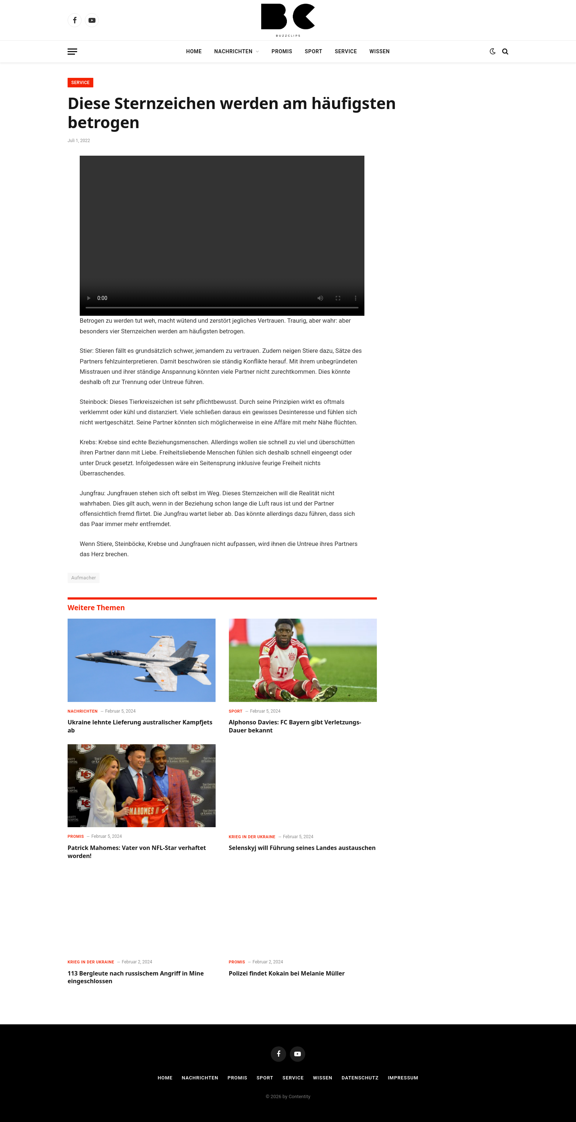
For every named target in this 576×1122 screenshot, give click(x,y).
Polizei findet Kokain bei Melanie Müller (287, 973)
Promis (281, 51)
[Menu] (72, 51)
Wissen (380, 51)
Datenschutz (360, 1078)
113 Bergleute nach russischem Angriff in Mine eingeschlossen (136, 977)
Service (346, 51)
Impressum (403, 1078)
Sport (314, 51)
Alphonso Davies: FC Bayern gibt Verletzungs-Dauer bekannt (295, 726)
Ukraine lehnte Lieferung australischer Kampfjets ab (140, 726)
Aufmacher (83, 577)
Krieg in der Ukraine (252, 837)
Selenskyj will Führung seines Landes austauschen (302, 848)
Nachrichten (233, 51)
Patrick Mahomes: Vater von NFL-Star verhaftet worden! (137, 852)
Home (194, 51)
